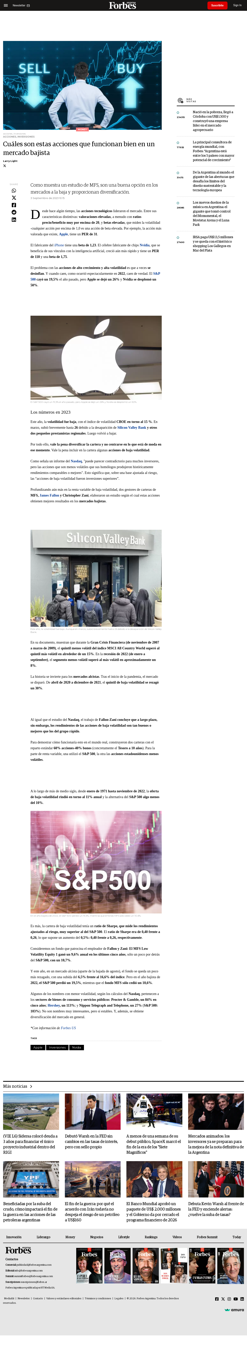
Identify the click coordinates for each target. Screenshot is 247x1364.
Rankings (151, 1237)
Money (70, 1237)
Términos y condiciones (98, 1298)
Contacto (38, 1298)
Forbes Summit (207, 1237)
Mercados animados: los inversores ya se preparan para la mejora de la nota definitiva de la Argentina (216, 1144)
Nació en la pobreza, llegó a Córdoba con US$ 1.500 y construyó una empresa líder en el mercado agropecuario (213, 121)
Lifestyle (123, 1237)
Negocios (96, 1237)
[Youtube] (235, 1299)
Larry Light (10, 161)
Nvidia (76, 1047)
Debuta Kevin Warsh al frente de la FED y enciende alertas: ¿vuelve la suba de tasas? (216, 1209)
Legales (119, 1298)
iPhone (59, 245)
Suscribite (217, 5)
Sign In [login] (237, 5)
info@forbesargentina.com (29, 1271)
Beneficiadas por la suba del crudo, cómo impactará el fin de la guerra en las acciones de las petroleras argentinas (30, 1212)
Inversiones (57, 1047)
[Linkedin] (242, 1299)
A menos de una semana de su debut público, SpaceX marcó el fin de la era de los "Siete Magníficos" (153, 1144)
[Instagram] (229, 1299)
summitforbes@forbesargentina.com (33, 1276)
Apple (37, 1047)
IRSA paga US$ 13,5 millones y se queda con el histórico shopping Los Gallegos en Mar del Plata (213, 244)
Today (237, 1237)
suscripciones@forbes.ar (34, 1282)
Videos (177, 1237)
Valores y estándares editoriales (63, 1298)
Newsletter (24, 1298)
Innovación (13, 1237)
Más (210, 100)
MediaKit (9, 1298)
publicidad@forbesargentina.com (34, 1265)
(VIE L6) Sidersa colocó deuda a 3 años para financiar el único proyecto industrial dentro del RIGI (30, 1144)
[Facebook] (217, 1299)
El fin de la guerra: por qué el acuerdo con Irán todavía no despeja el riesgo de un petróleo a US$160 (92, 1212)
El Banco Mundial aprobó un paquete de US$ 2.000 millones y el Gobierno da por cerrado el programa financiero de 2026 (153, 1212)
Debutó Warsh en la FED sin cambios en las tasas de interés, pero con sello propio (91, 1141)
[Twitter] (223, 1299)
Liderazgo (43, 1237)
